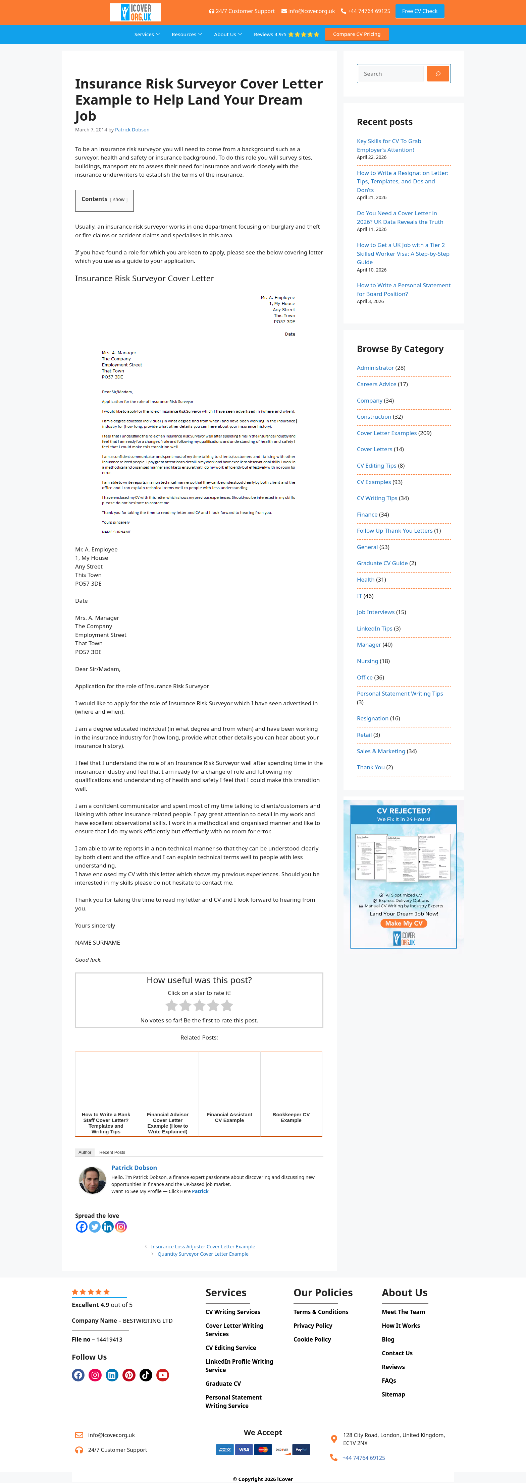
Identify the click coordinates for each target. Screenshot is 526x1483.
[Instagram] (121, 1227)
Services (147, 34)
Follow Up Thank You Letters (395, 530)
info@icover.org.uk (111, 1435)
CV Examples (374, 482)
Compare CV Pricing (357, 34)
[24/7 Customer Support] (79, 1450)
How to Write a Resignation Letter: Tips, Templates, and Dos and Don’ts (403, 181)
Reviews (287, 34)
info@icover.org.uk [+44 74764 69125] (308, 11)
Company (369, 400)
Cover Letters (374, 449)
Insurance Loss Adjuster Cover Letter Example (203, 1246)
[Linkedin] (108, 1227)
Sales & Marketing (381, 751)
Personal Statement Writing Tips (400, 693)
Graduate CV (223, 1383)
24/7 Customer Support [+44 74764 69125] (242, 11)
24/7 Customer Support (117, 1450)
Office (365, 677)
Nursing (367, 661)
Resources (187, 34)
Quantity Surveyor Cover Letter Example (203, 1254)
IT (359, 596)
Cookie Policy (312, 1339)
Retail (364, 734)
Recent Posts (112, 1152)
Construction (374, 416)
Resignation (373, 718)
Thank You (371, 767)
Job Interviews (376, 612)
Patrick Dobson (134, 1168)
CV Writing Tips (377, 498)
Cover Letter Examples (387, 433)
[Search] (438, 74)
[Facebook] (82, 1227)
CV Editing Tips (377, 465)
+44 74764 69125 (365, 11)
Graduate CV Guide (382, 563)
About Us (228, 34)
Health (366, 579)
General (367, 547)
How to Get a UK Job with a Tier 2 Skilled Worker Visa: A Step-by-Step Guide (403, 253)
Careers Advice (377, 384)
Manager (369, 644)
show (119, 199)
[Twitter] (95, 1227)
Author (84, 1152)
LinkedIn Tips (374, 628)
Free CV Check (420, 11)
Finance (367, 514)
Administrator (375, 367)
